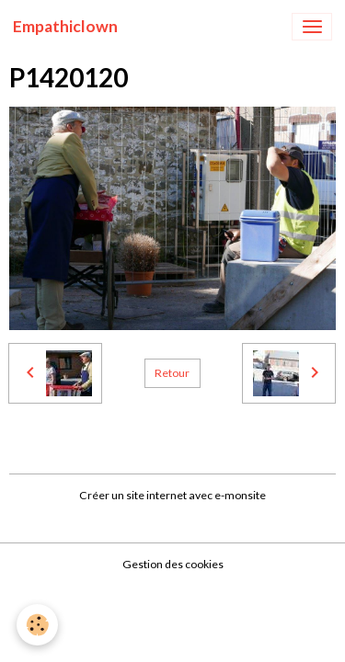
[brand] (65, 27)
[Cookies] (37, 624)
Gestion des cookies (173, 564)
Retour (172, 373)
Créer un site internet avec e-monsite (172, 495)
